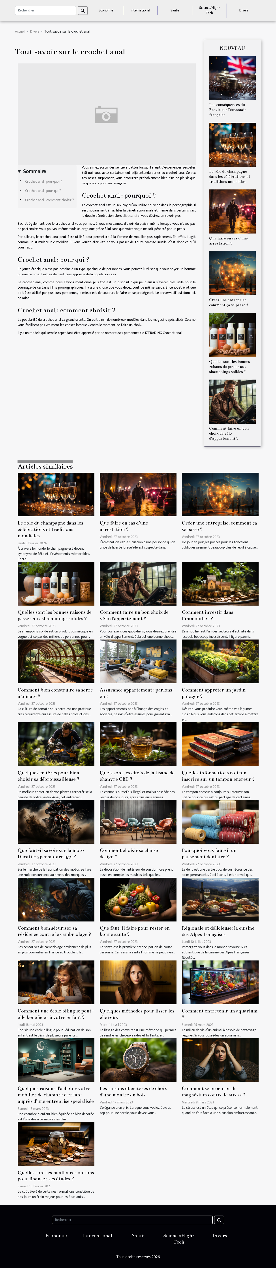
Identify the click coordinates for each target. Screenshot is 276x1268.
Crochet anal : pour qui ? (43, 191)
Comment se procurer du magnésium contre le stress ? (213, 1091)
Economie (106, 10)
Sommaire (34, 172)
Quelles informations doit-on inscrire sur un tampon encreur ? (218, 776)
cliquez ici (130, 216)
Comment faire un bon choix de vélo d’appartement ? (229, 433)
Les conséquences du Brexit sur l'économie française (227, 109)
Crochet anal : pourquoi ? (43, 182)
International (140, 10)
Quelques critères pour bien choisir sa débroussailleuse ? (48, 776)
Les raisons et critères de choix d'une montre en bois (133, 1091)
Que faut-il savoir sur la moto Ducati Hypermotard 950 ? (51, 853)
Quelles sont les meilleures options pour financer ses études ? (56, 1176)
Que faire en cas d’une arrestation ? (124, 526)
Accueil (20, 32)
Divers (244, 10)
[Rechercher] (45, 10)
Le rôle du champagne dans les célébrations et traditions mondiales (229, 176)
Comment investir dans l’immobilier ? (207, 615)
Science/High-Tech (209, 10)
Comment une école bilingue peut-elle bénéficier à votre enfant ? (56, 1014)
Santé (175, 10)
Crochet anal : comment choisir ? (49, 200)
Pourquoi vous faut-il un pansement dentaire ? (209, 853)
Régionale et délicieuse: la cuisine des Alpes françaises (218, 931)
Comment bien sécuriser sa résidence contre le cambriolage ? (54, 931)
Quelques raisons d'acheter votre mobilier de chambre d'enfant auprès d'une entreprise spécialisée (56, 1094)
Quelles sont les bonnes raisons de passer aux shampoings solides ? (229, 366)
